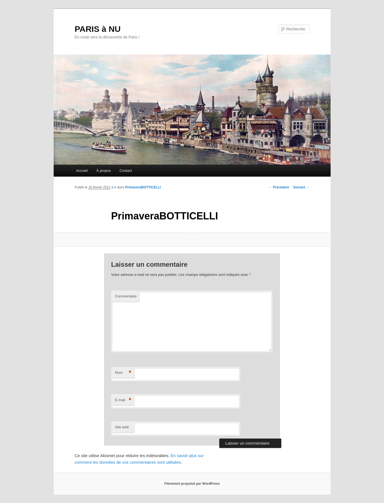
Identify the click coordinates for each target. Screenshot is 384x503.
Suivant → (301, 187)
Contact (126, 170)
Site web (122, 427)
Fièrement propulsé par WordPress (192, 484)
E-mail (123, 400)
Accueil (82, 170)
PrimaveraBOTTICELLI (143, 187)
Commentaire (125, 296)
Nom (123, 373)
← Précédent (279, 187)
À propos (103, 170)
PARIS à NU (98, 28)
